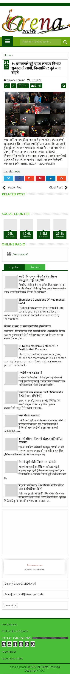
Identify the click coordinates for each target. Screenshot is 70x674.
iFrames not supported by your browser (35, 567)
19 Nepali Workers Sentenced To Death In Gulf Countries (38, 347)
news (17, 171)
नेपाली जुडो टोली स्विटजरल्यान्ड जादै (37, 462)
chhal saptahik (18, 666)
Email (36, 85)
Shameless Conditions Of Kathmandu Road (41, 301)
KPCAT (41, 670)
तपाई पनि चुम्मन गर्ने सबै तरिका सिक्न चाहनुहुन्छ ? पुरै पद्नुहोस (37, 278)
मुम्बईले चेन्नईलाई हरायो (30, 372)
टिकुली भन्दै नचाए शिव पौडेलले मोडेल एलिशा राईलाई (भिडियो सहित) (41, 487)
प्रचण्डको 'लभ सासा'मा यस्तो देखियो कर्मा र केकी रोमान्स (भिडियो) (40, 394)
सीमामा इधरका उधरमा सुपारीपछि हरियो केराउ (27, 326)
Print (23, 85)
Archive (35, 267)
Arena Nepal (19, 254)
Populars (14, 267)
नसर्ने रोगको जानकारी (29, 415)
